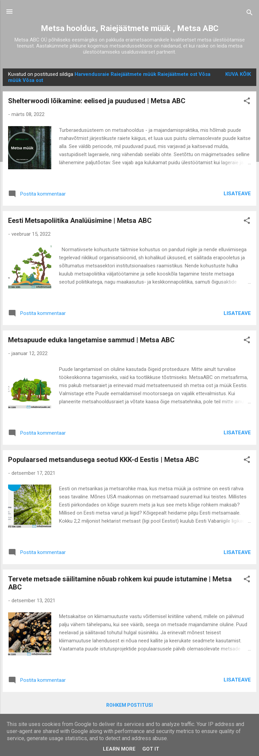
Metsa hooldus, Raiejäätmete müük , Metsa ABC (130, 28)
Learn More (119, 749)
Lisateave (237, 194)
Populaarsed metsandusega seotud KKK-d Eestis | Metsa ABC (103, 460)
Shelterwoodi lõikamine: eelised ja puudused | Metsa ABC (96, 101)
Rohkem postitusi (129, 705)
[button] (247, 102)
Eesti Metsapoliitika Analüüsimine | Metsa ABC (80, 220)
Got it (150, 749)
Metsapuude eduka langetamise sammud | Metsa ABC (91, 340)
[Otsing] (250, 13)
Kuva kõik (238, 74)
